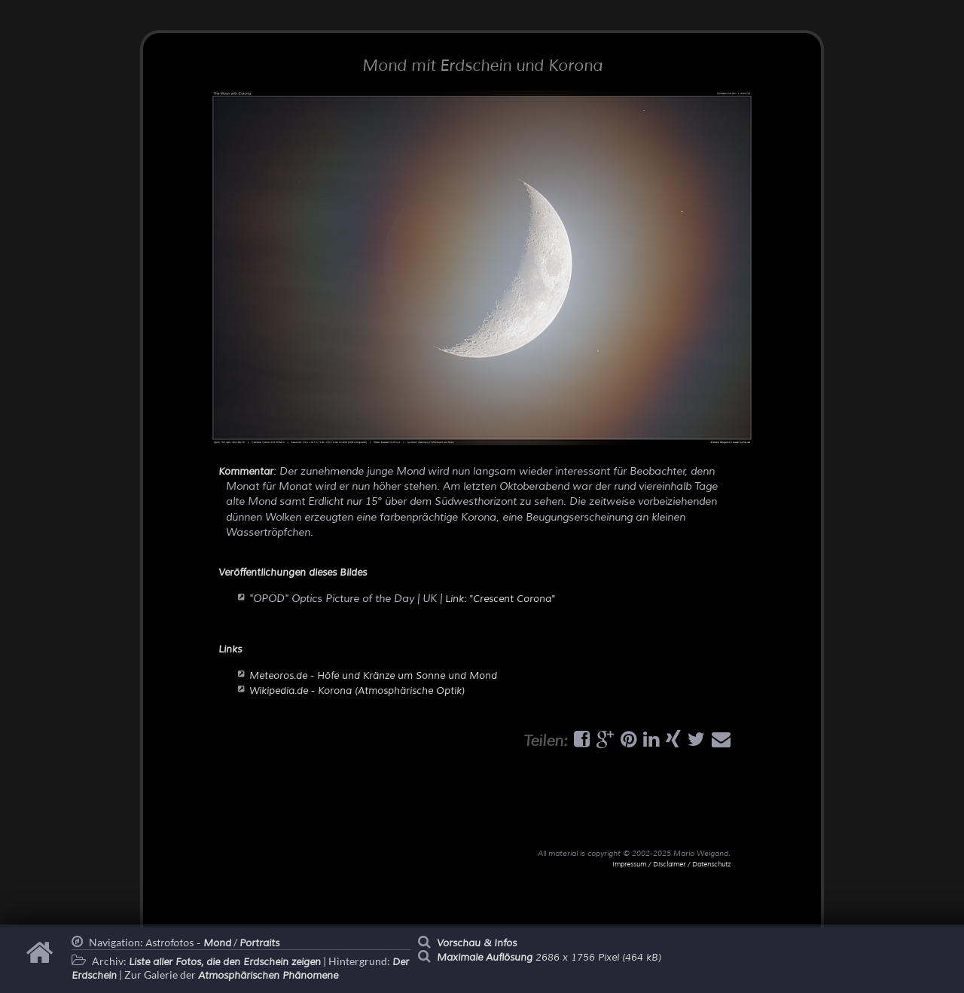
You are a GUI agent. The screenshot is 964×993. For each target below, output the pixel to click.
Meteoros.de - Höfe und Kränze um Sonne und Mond (373, 676)
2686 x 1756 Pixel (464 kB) (549, 958)
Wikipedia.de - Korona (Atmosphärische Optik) (357, 691)
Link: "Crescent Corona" (500, 599)
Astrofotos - (188, 943)
